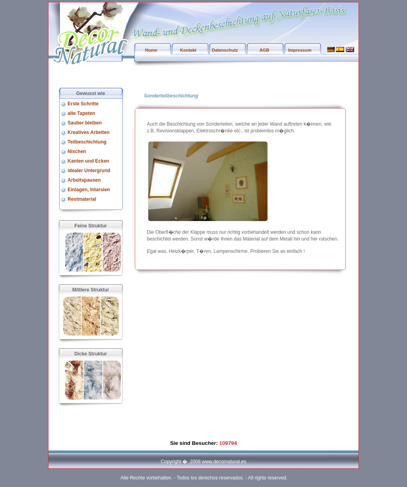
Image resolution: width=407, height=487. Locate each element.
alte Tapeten (81, 113)
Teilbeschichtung (87, 142)
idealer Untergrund (89, 170)
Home (151, 50)
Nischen (77, 151)
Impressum (300, 50)
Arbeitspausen (84, 180)
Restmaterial (82, 199)
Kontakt (188, 50)
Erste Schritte (83, 104)
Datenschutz (225, 50)
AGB (264, 50)
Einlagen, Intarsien (89, 189)
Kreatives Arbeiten (89, 132)
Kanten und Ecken (88, 161)
